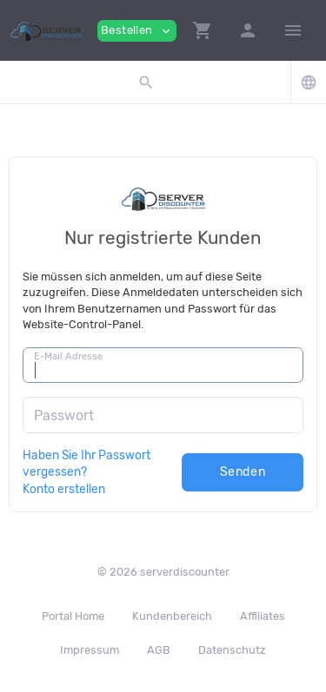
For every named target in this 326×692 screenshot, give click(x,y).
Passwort (64, 415)
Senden (243, 472)
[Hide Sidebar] (293, 30)
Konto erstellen (64, 489)
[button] (202, 30)
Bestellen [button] (137, 30)
